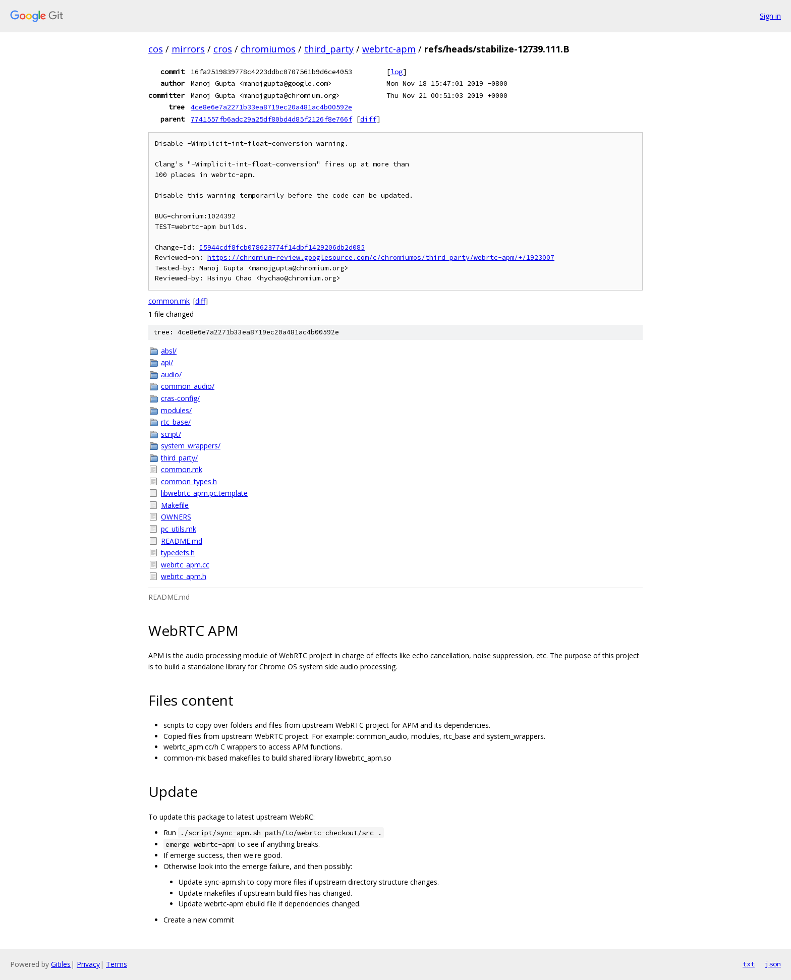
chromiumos (268, 49)
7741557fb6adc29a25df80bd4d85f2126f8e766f (271, 119)
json (773, 963)
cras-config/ (180, 398)
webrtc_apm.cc (185, 564)
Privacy (88, 964)
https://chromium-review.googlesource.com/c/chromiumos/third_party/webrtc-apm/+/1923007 (380, 257)
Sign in (770, 16)
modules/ (176, 410)
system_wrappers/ (190, 445)
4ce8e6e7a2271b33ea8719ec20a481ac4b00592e (271, 106)
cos (155, 49)
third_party (329, 49)
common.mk (169, 301)
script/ (171, 434)
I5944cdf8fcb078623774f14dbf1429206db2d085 (282, 247)
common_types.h (189, 481)
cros (222, 49)
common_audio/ (187, 386)
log (396, 71)
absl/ (169, 351)
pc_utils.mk (178, 529)
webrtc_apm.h (183, 576)
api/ (167, 362)
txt (749, 963)
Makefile (175, 505)
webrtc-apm (389, 49)
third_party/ (179, 458)
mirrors (188, 49)
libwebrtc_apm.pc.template (204, 493)
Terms (116, 964)
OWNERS (176, 517)
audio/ (171, 374)
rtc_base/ (176, 422)
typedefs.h (178, 552)
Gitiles (61, 964)
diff (368, 119)
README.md (181, 541)
